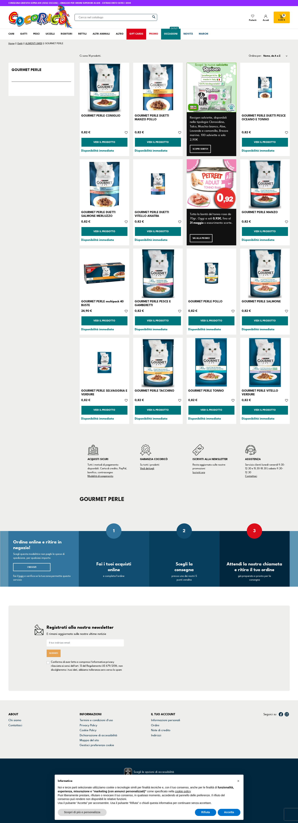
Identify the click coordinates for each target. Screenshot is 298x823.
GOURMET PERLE (27, 70)
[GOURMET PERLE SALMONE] (265, 273)
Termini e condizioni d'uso (96, 688)
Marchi (13, 703)
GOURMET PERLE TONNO (206, 390)
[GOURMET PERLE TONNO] (211, 362)
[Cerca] (116, 17)
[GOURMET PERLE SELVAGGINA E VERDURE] (104, 362)
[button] (238, 781)
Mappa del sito (89, 708)
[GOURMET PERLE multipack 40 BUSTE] (104, 273)
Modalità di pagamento (100, 476)
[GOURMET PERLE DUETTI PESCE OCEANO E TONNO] (265, 87)
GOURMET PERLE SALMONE (261, 301)
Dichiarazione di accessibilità (98, 703)
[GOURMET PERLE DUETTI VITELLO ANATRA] (158, 184)
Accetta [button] (229, 812)
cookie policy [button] (182, 791)
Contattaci (251, 476)
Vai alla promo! (201, 238)
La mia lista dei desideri (166, 713)
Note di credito (160, 698)
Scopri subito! (200, 149)
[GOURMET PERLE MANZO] (265, 184)
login (21, 576)
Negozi (13, 698)
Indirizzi (156, 703)
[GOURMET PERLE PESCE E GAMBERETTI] (158, 273)
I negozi (31, 567)
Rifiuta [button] (205, 812)
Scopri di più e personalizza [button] (82, 812)
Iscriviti (53, 637)
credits (15, 802)
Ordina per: (255, 55)
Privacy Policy (88, 693)
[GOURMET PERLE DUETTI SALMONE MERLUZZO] (104, 184)
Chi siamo (14, 688)
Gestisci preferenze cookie (97, 713)
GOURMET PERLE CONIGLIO (100, 115)
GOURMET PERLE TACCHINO (154, 390)
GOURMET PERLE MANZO (260, 212)
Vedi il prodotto (104, 142)
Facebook (281, 682)
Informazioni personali (165, 688)
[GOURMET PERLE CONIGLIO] (104, 87)
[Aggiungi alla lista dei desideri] (126, 132)
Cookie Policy (88, 698)
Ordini (155, 693)
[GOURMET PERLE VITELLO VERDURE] (265, 362)
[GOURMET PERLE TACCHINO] (158, 362)
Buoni (154, 708)
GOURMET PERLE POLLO (205, 301)
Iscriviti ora (199, 472)
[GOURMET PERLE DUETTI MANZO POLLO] (158, 87)
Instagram (287, 682)
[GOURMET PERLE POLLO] (211, 273)
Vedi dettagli (147, 468)
